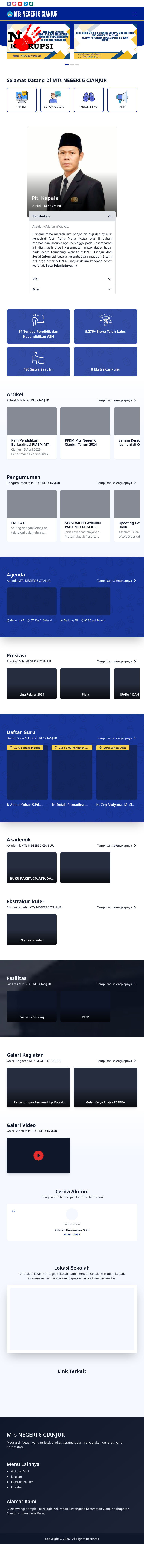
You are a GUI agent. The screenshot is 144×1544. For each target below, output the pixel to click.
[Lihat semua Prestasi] (117, 661)
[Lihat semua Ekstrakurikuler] (117, 907)
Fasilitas (16, 1487)
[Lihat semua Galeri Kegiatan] (117, 1061)
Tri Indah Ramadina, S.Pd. (68, 805)
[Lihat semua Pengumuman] (117, 483)
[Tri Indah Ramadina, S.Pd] (72, 772)
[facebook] (9, 4)
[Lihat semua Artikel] (117, 400)
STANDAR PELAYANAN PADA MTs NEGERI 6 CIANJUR (83, 525)
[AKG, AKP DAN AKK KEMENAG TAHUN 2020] (85, 601)
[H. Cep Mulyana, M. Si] (116, 772)
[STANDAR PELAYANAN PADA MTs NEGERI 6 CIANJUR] (85, 504)
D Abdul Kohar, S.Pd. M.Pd (23, 805)
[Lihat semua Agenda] (117, 580)
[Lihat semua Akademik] (117, 845)
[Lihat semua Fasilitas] (117, 984)
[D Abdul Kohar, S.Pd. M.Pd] (27, 772)
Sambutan (41, 216)
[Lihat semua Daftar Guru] (117, 738)
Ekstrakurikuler (22, 1482)
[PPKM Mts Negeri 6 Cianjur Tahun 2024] (85, 421)
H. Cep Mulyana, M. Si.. (115, 805)
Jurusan (16, 1477)
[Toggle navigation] (134, 14)
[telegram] (26, 4)
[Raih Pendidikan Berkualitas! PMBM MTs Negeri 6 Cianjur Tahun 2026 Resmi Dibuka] (32, 421)
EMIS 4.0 (18, 523)
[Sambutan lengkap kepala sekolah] (61, 265)
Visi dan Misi (20, 1471)
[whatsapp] (31, 4)
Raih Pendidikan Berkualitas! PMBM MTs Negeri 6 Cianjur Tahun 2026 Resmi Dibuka (30, 442)
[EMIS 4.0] (32, 504)
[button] (67, 64)
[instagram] (14, 4)
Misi (35, 289)
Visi (35, 279)
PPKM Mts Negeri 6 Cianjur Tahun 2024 (81, 442)
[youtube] (20, 4)
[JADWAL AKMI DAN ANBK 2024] (32, 601)
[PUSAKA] (62, 1390)
